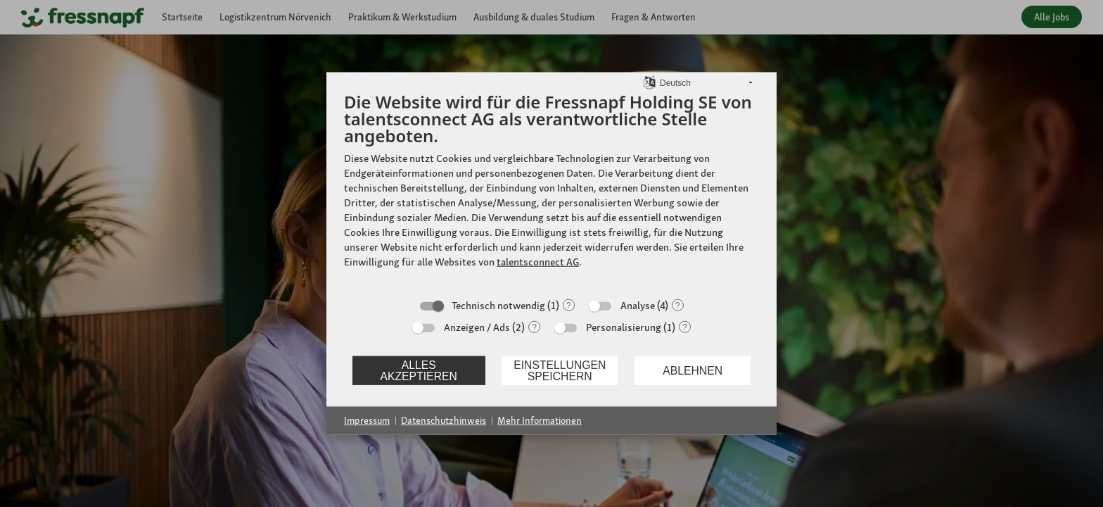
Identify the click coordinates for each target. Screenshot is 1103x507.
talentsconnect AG (538, 262)
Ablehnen (692, 370)
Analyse (637, 306)
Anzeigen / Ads (477, 327)
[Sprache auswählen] (649, 82)
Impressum (367, 420)
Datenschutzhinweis (443, 420)
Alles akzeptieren (418, 370)
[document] (551, 191)
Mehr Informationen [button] (539, 420)
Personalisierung (623, 327)
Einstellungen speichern (560, 370)
